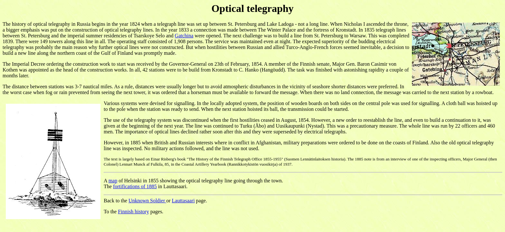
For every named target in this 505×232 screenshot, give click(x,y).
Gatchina (184, 35)
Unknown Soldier (147, 200)
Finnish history (133, 211)
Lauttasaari (183, 200)
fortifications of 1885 (135, 186)
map (113, 180)
